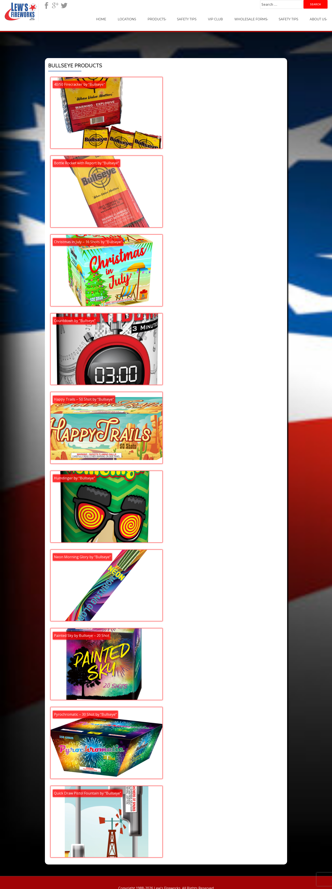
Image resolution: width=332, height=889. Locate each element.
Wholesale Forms (250, 19)
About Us (318, 19)
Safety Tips (186, 19)
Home (101, 19)
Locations (127, 19)
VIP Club (215, 19)
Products (156, 19)
